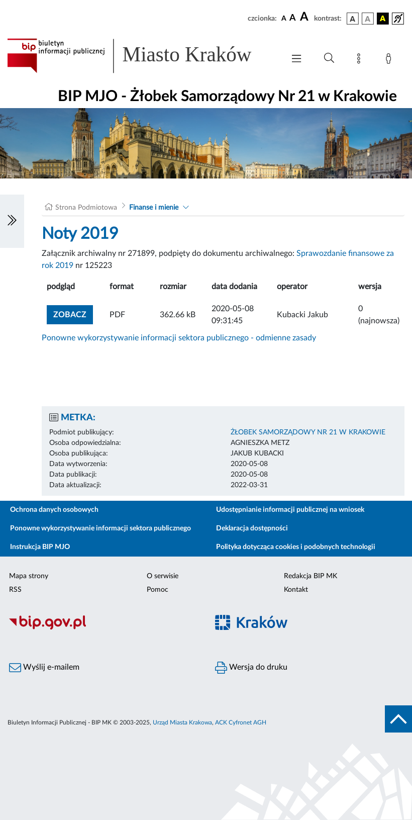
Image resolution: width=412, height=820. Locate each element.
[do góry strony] (398, 719)
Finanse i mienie (153, 207)
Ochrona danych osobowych (54, 509)
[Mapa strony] (361, 60)
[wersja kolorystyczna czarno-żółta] (382, 18)
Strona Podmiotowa (86, 207)
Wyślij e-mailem (44, 668)
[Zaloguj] (390, 60)
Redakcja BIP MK (310, 576)
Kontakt (296, 589)
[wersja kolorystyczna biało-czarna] (367, 18)
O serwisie (162, 576)
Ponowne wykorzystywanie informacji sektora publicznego (100, 528)
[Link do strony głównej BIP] (141, 56)
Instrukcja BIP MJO (40, 547)
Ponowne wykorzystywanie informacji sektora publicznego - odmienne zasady (179, 338)
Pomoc (157, 589)
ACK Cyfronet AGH (240, 722)
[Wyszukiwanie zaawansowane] (329, 58)
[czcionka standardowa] (283, 18)
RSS (15, 589)
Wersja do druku (251, 668)
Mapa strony (28, 576)
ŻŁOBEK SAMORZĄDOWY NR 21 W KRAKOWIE (308, 432)
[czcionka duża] (305, 17)
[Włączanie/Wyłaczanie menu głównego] (296, 59)
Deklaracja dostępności (252, 528)
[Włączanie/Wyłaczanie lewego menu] (12, 221)
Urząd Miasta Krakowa (182, 722)
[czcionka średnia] (292, 18)
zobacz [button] (73, 313)
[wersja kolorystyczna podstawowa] (352, 18)
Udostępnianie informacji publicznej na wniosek (290, 509)
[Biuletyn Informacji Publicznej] (103, 628)
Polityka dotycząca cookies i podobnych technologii (295, 547)
